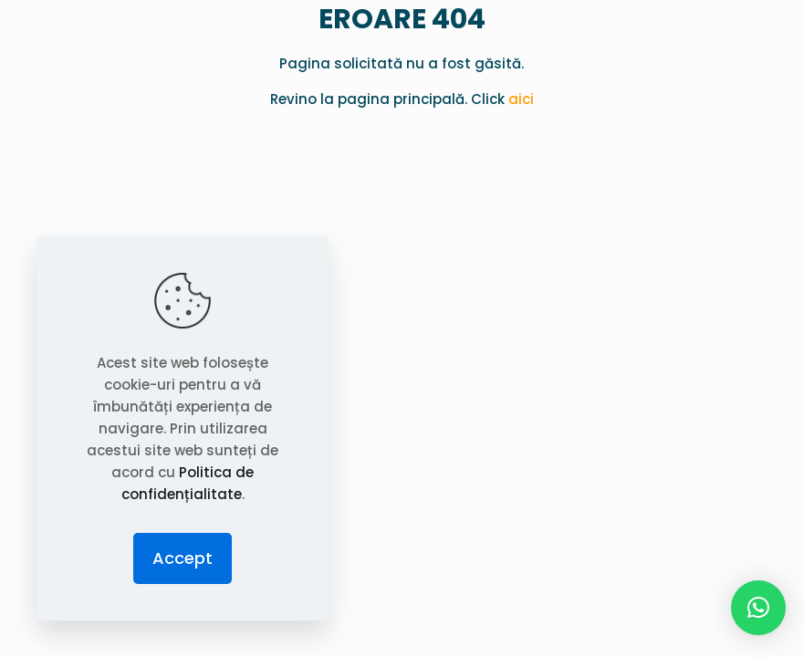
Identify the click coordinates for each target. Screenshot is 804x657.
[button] (758, 607)
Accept (182, 558)
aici (521, 99)
